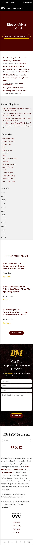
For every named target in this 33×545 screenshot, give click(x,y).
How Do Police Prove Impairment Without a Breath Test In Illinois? (16, 110)
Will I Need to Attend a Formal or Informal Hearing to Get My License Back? (16, 78)
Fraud (4, 156)
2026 (3, 192)
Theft (4, 170)
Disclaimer (16, 522)
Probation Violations (9, 164)
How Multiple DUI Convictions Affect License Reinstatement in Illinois (17, 119)
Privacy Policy (16, 525)
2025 (3, 196)
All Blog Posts (16, 333)
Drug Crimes (22, 63)
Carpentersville (6, 472)
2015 (3, 234)
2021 (3, 211)
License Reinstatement (9, 159)
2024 (3, 200)
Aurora (7, 469)
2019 (3, 219)
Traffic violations (8, 173)
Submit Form (16, 415)
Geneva (21, 469)
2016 (3, 230)
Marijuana (5, 161)
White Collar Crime (8, 181)
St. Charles (14, 469)
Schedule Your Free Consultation (16, 36)
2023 (3, 204)
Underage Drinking (8, 176)
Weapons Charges (8, 178)
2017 (3, 226)
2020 (3, 215)
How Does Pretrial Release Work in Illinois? (16, 123)
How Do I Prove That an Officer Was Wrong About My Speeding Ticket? (16, 114)
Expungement (7, 150)
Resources (16, 529)
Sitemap (16, 532)
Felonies (5, 153)
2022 (3, 207)
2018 (3, 222)
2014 (3, 237)
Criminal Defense (8, 139)
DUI (20, 93)
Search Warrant (7, 167)
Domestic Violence (24, 72)
